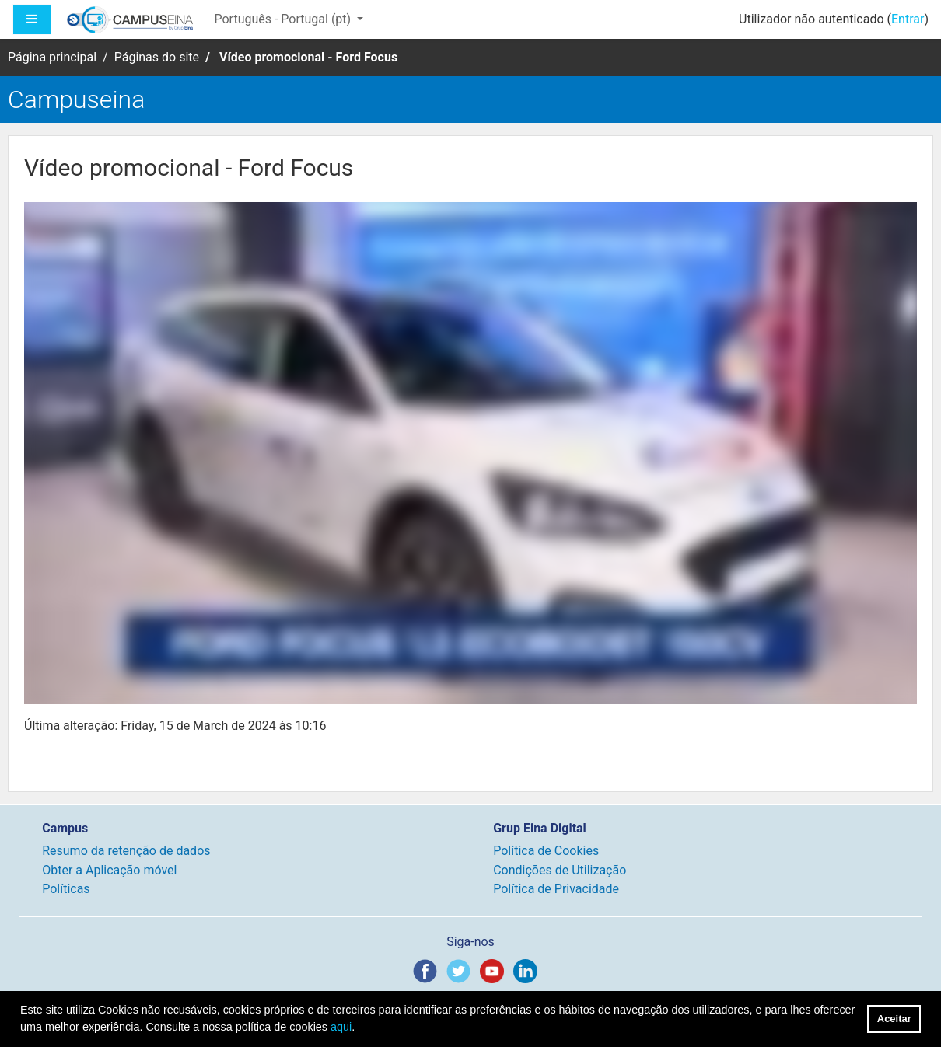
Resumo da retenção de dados (126, 850)
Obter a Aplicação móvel (109, 870)
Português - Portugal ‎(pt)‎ (284, 19)
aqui (341, 1027)
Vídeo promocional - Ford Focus (308, 57)
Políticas (65, 888)
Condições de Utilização (559, 870)
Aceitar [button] (894, 1018)
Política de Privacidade (556, 888)
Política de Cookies (546, 850)
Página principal (52, 57)
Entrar (907, 19)
